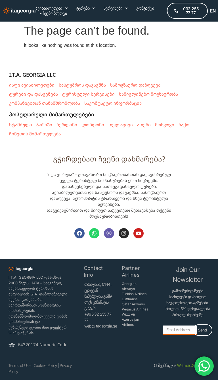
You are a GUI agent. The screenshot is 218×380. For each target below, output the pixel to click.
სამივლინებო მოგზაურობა (148, 94)
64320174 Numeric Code (42, 344)
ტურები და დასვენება (33, 94)
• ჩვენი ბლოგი (53, 13)
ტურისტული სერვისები (88, 94)
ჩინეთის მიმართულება (35, 134)
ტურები (85, 8)
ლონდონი (92, 124)
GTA (33, 294)
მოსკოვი (164, 124)
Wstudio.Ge (186, 365)
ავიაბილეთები (51, 8)
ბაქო (184, 124)
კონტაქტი (145, 8)
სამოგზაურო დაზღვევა (135, 85)
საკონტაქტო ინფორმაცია (113, 103)
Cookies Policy (45, 365)
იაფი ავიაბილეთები (31, 85)
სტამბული (20, 124)
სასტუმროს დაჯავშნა (82, 85)
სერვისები (116, 8)
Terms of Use (19, 365)
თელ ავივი (120, 124)
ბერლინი (66, 124)
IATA (35, 282)
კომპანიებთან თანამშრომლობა (44, 103)
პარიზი (44, 124)
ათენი (144, 124)
